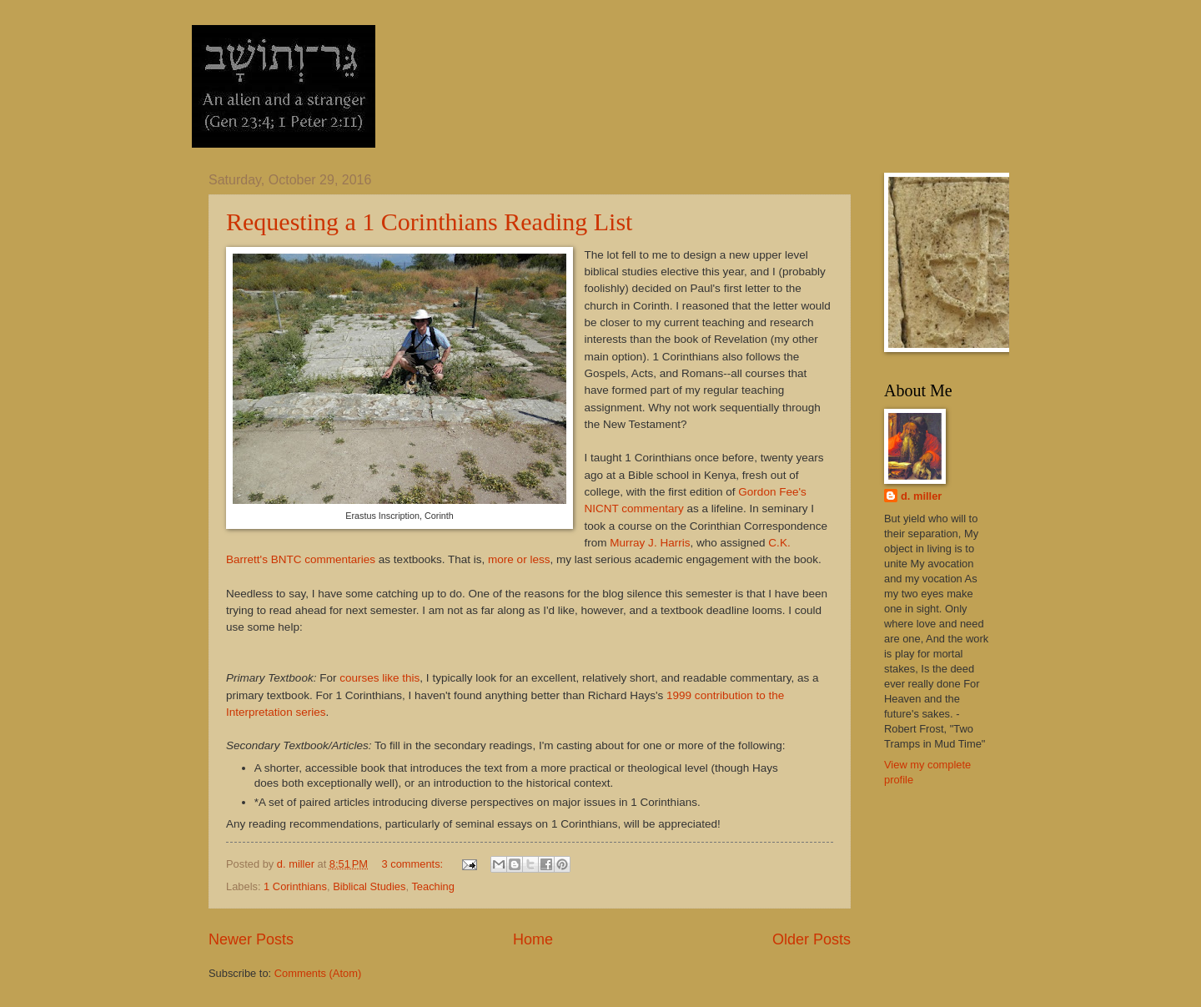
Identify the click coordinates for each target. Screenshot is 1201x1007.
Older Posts (811, 939)
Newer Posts (251, 939)
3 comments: (413, 864)
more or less (519, 559)
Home (533, 939)
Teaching (433, 886)
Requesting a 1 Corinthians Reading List (429, 221)
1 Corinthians (295, 886)
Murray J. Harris (650, 542)
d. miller (921, 496)
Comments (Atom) (317, 973)
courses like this (379, 678)
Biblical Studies (369, 886)
